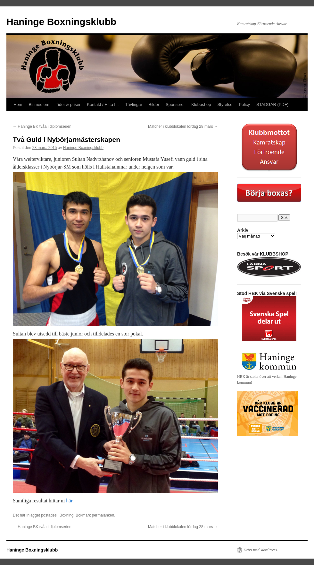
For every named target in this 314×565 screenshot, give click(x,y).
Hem (17, 104)
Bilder (154, 104)
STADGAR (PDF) (272, 104)
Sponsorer (175, 104)
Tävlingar (133, 104)
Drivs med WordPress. (261, 550)
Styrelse (224, 104)
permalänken (103, 515)
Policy (244, 104)
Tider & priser (68, 104)
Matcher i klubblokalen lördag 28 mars (183, 126)
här (69, 500)
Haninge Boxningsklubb (61, 21)
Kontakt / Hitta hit (103, 104)
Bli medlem (39, 104)
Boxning (66, 515)
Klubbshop (201, 104)
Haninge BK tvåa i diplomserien (42, 126)
